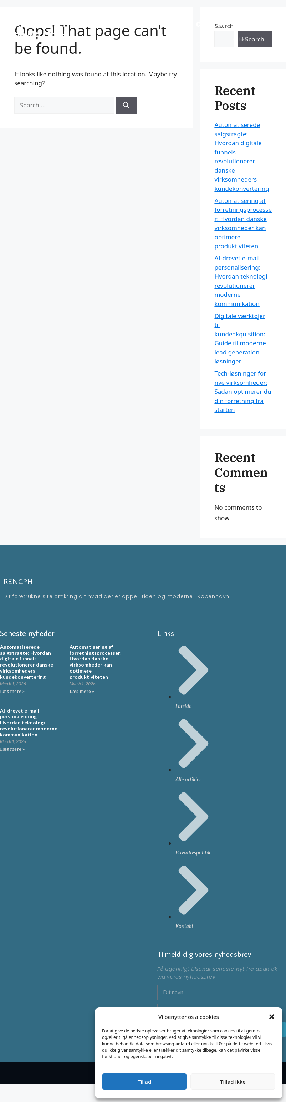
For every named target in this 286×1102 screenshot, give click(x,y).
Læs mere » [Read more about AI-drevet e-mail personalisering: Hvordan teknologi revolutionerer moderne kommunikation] (12, 749)
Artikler (241, 39)
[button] (271, 1016)
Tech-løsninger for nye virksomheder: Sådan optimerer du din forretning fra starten (242, 391)
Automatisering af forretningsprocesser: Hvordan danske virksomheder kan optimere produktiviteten (96, 662)
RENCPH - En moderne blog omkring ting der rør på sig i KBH (120, 28)
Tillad (144, 1081)
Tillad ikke (233, 1081)
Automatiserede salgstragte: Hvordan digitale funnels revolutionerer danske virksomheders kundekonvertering (26, 662)
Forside (241, 17)
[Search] (126, 105)
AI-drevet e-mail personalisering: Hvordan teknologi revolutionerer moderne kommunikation (28, 723)
